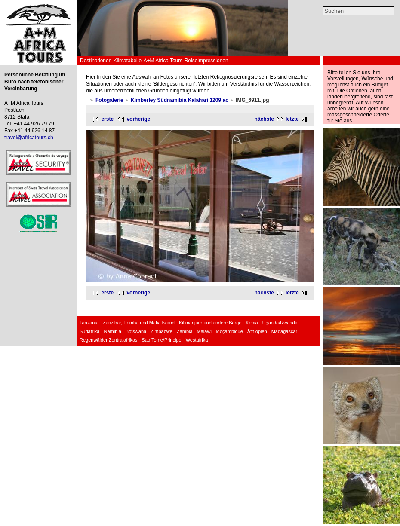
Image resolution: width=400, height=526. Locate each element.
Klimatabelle (128, 61)
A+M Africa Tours (162, 61)
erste (107, 119)
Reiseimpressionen (206, 61)
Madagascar (284, 331)
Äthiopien (257, 331)
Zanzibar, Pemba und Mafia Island (139, 322)
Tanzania (89, 322)
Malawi (204, 331)
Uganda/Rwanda (280, 322)
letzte (292, 119)
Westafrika (197, 340)
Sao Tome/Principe (162, 340)
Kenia (252, 322)
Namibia (112, 331)
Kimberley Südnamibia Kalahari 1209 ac (179, 100)
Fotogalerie (109, 100)
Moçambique (229, 331)
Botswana (136, 331)
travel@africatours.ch (28, 138)
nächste (264, 119)
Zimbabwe (161, 331)
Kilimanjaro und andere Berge (210, 322)
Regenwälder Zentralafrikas (109, 340)
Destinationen (95, 61)
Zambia (185, 331)
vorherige (138, 119)
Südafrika (89, 331)
